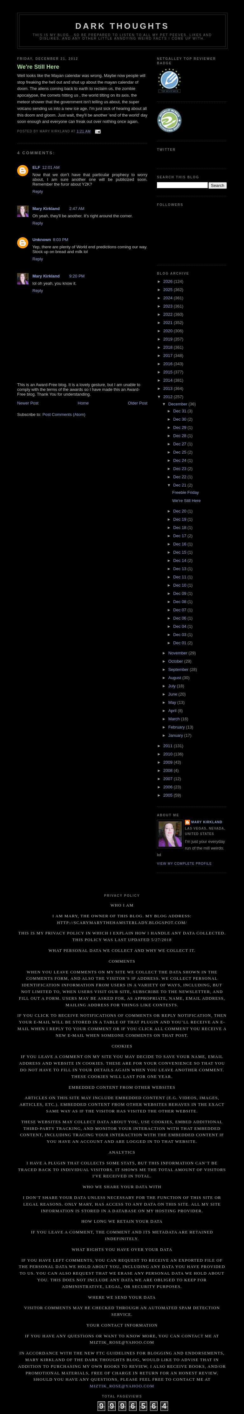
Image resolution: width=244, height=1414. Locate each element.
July (172, 686)
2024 (168, 298)
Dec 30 (180, 419)
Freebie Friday (185, 492)
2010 (168, 754)
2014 (168, 380)
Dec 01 (180, 642)
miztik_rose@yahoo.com (122, 1386)
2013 (168, 388)
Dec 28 (180, 435)
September (179, 669)
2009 (168, 762)
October (176, 661)
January (176, 735)
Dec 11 (180, 577)
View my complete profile (184, 863)
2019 (168, 339)
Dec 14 (180, 560)
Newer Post (27, 403)
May (172, 702)
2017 (168, 355)
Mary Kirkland (46, 208)
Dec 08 (180, 601)
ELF (36, 167)
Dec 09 (180, 593)
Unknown (41, 239)
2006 (168, 787)
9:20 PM (77, 276)
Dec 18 (180, 527)
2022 (168, 314)
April (173, 710)
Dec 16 (180, 544)
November (178, 653)
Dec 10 (180, 585)
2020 (168, 330)
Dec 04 (180, 626)
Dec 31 (180, 411)
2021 (168, 322)
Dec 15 (180, 552)
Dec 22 (180, 477)
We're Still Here (38, 67)
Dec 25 (180, 452)
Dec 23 (180, 468)
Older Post (137, 403)
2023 (168, 306)
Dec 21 (180, 485)
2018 (168, 347)
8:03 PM (60, 239)
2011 (168, 745)
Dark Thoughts (122, 26)
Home (83, 403)
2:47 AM (77, 208)
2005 (168, 795)
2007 (168, 778)
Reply (37, 191)
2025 (168, 289)
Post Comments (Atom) (64, 414)
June (173, 694)
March (174, 719)
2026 (168, 281)
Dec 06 (180, 618)
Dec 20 (180, 511)
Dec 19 (180, 519)
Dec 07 (180, 610)
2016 (168, 363)
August (175, 677)
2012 (168, 396)
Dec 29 (180, 427)
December (178, 404)
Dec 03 (180, 634)
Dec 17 (180, 535)
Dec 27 (180, 444)
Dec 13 (180, 568)
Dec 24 (180, 460)
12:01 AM (51, 167)
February (177, 727)
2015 (168, 372)
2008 (168, 770)
